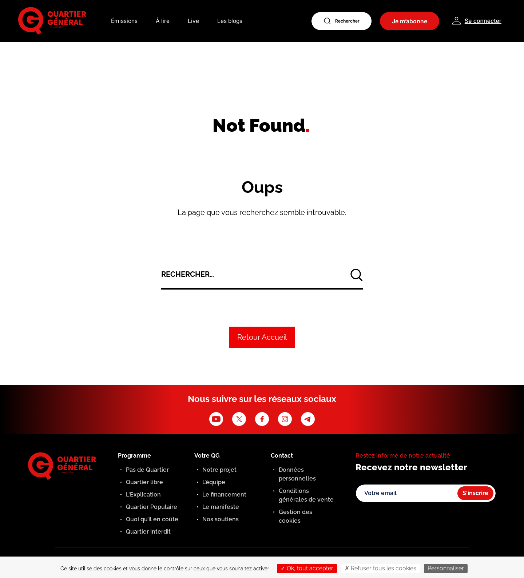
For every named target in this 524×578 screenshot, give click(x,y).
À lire (163, 21)
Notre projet (219, 469)
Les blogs (230, 21)
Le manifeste (220, 506)
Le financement (224, 494)
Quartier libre (144, 482)
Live (193, 21)
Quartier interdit (148, 531)
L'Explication (143, 494)
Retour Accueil (262, 337)
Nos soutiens (220, 519)
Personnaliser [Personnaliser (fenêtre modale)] (446, 568)
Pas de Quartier (147, 469)
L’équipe (213, 482)
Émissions (124, 21)
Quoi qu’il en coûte (152, 519)
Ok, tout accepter (307, 568)
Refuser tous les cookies (380, 568)
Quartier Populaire (151, 506)
